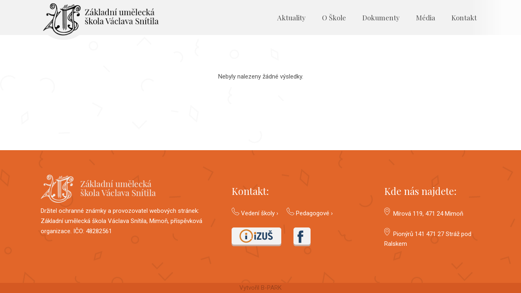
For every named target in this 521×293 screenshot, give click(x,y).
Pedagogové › (314, 213)
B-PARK (271, 287)
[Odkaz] (100, 21)
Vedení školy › (259, 213)
